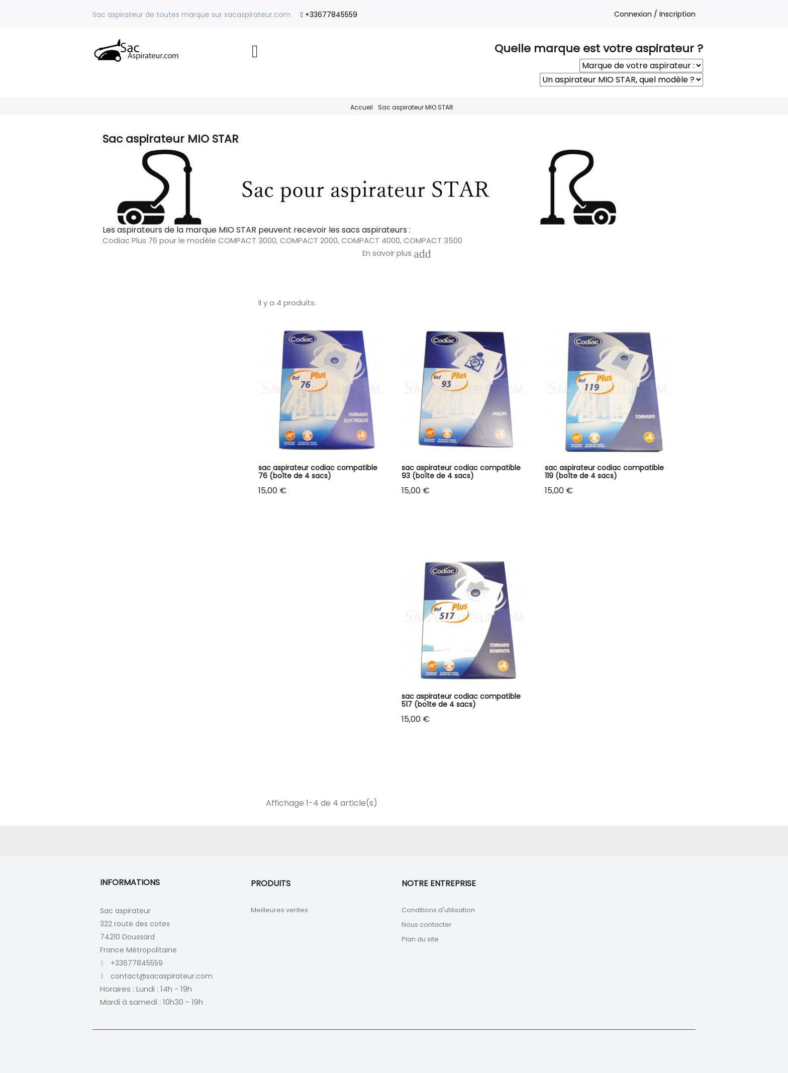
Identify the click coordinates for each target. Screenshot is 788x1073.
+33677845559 (331, 15)
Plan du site (420, 939)
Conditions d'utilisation (438, 910)
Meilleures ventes (279, 910)
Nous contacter (427, 924)
